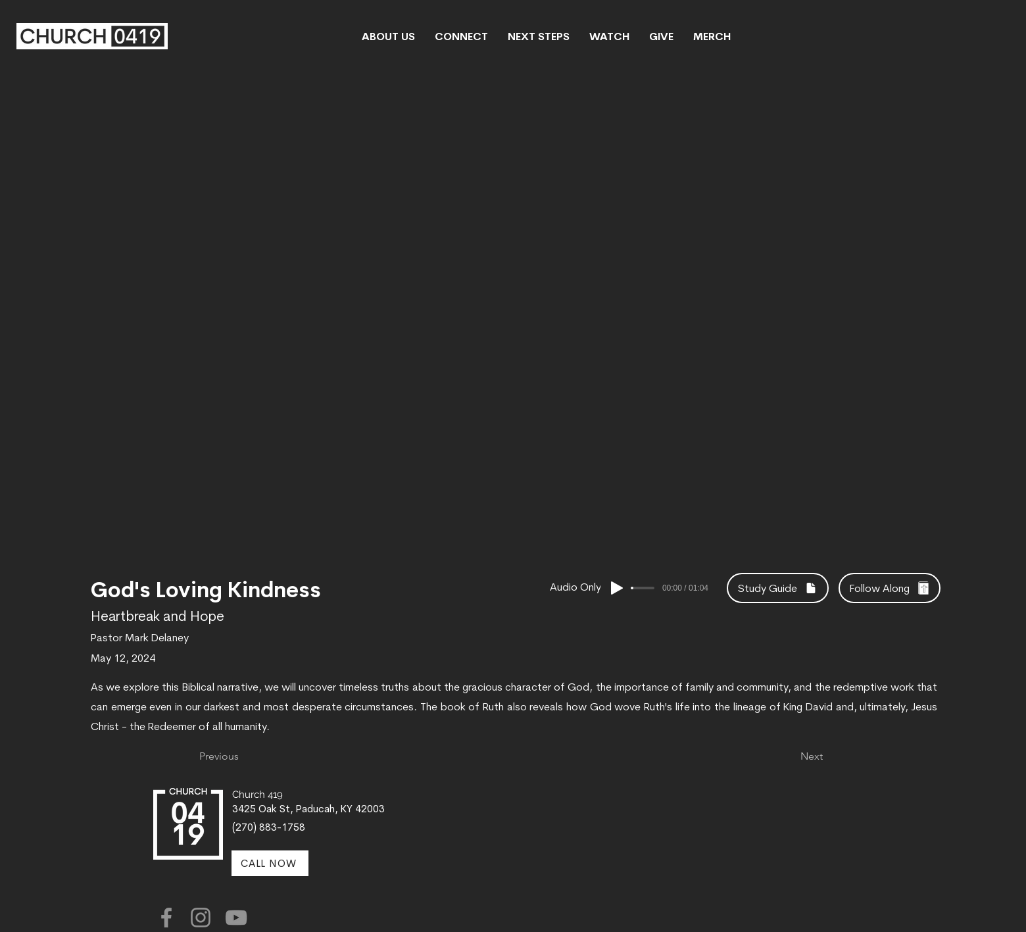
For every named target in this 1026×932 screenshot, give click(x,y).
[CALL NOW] (270, 863)
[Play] (617, 588)
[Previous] (242, 756)
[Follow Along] (889, 588)
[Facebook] (166, 917)
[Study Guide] (778, 588)
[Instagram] (200, 917)
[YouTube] (236, 917)
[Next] (790, 756)
